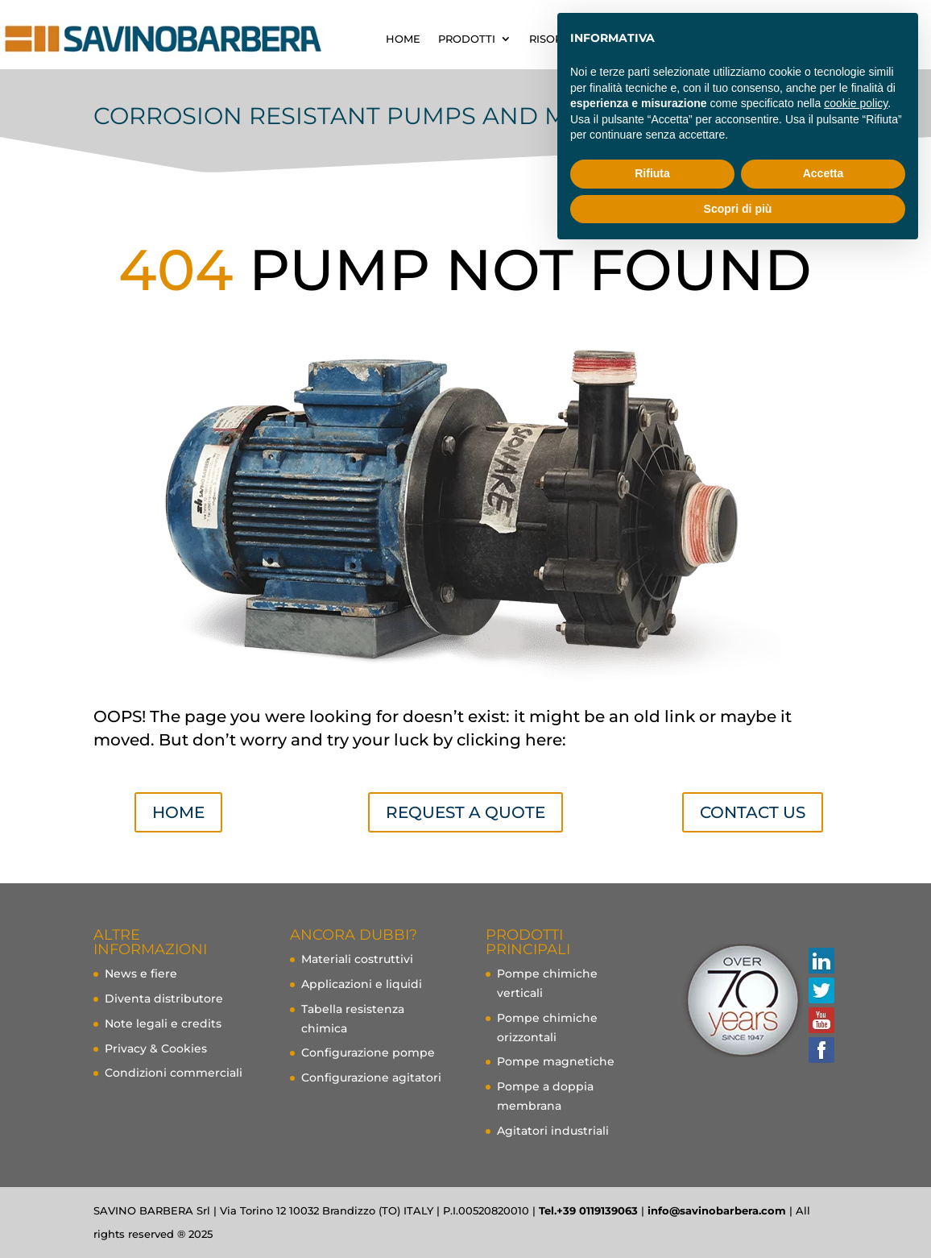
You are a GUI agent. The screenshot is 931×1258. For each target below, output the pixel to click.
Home (178, 812)
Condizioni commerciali (173, 1072)
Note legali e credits (163, 1023)
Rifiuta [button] (652, 173)
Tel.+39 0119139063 (588, 1210)
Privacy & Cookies (156, 1048)
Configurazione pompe (368, 1052)
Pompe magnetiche (555, 1061)
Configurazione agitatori (371, 1077)
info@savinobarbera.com (717, 1210)
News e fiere (141, 973)
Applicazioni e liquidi (361, 984)
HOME (403, 38)
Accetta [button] (823, 173)
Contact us (752, 812)
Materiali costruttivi (357, 959)
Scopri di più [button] (738, 208)
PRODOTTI (466, 38)
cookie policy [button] (856, 103)
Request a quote (465, 812)
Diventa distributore (164, 998)
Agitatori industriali (553, 1130)
